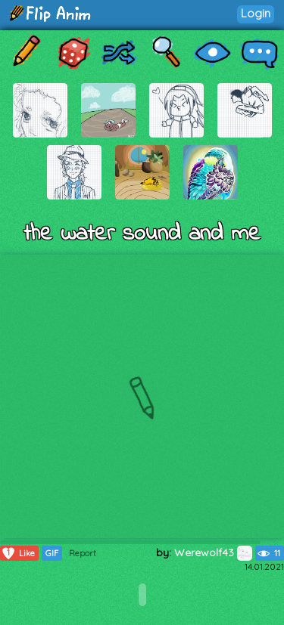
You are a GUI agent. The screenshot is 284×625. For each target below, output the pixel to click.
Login (255, 13)
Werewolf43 (213, 552)
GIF (51, 553)
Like (18, 553)
